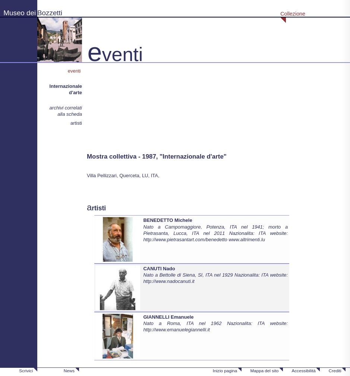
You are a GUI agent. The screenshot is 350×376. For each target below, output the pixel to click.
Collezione (292, 13)
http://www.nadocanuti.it (168, 281)
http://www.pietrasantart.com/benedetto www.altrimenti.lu (204, 239)
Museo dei (19, 13)
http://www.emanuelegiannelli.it (176, 329)
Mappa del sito (264, 370)
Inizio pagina (225, 370)
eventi (75, 71)
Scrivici (26, 370)
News (69, 370)
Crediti (335, 370)
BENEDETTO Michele (167, 220)
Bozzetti (49, 13)
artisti (76, 123)
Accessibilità (303, 370)
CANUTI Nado (159, 268)
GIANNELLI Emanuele (168, 317)
